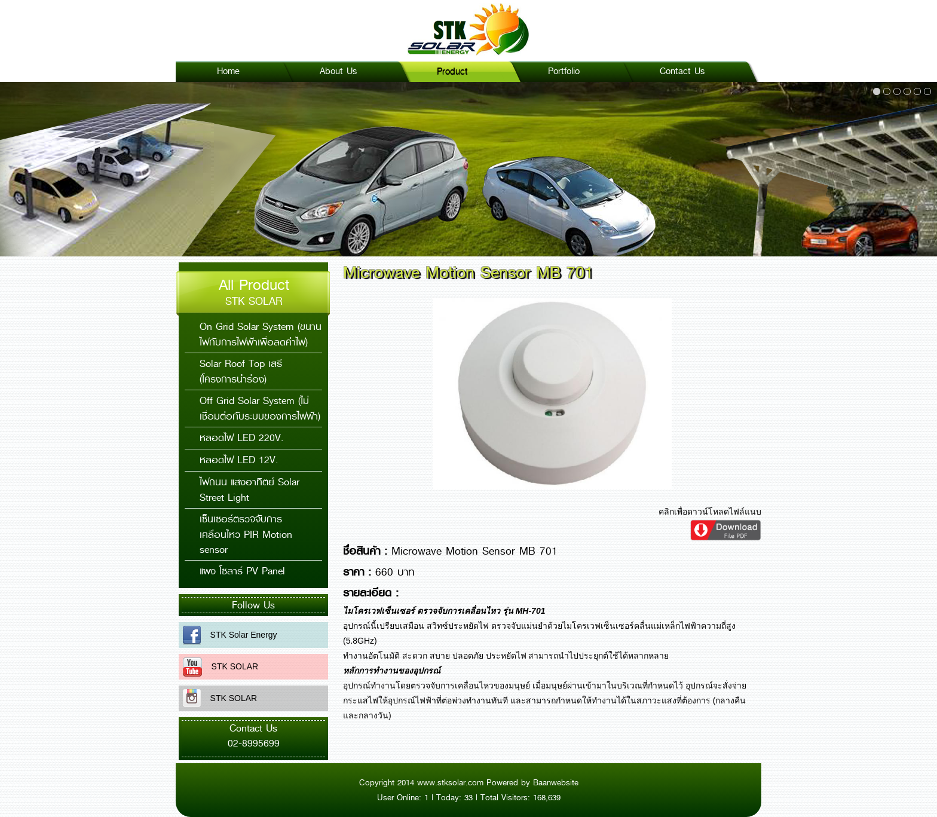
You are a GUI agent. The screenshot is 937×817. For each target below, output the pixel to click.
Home (228, 71)
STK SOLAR (230, 666)
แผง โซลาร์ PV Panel (242, 571)
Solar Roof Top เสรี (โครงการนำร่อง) (241, 371)
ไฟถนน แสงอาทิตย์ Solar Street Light (249, 490)
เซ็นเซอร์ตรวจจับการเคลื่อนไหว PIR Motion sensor (246, 534)
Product (452, 71)
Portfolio (564, 71)
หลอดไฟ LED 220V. (241, 438)
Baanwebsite (555, 782)
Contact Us (682, 71)
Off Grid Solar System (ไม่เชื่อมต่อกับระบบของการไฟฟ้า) (260, 408)
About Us (338, 71)
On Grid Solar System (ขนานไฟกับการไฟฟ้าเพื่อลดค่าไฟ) (260, 334)
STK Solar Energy (239, 634)
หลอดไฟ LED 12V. (239, 460)
